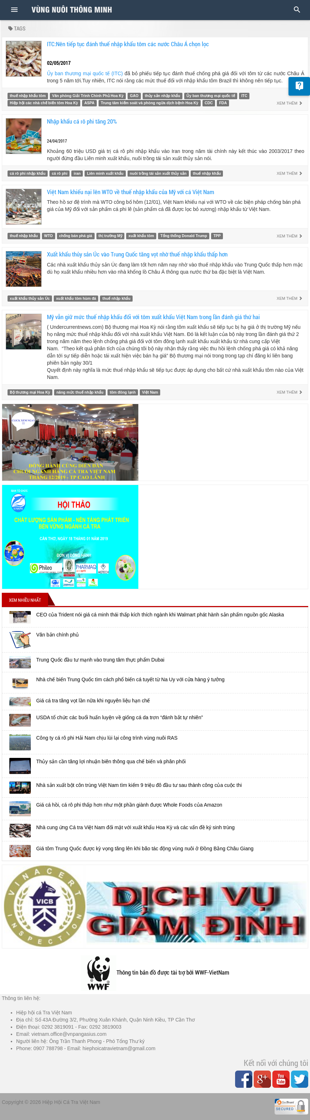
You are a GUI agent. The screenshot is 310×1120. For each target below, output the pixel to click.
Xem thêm (289, 103)
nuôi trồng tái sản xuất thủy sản (158, 173)
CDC (209, 103)
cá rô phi (59, 173)
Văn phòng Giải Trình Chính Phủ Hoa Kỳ (88, 95)
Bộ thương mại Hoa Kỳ (30, 392)
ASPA (89, 103)
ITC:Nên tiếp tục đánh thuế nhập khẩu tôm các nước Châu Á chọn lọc (128, 44)
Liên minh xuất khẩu (105, 173)
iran (77, 173)
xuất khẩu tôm (141, 236)
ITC (244, 95)
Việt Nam (150, 392)
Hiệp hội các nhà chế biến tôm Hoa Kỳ (44, 103)
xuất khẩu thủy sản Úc (30, 298)
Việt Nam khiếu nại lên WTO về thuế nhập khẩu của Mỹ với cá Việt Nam (130, 192)
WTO (48, 236)
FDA (223, 103)
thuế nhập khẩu (207, 173)
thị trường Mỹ (110, 236)
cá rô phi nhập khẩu (28, 173)
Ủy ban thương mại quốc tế (210, 95)
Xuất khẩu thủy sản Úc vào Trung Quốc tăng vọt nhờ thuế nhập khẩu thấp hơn (137, 254)
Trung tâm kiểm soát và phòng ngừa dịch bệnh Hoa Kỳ (149, 103)
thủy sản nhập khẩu (162, 95)
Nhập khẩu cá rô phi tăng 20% (82, 121)
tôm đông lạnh (122, 392)
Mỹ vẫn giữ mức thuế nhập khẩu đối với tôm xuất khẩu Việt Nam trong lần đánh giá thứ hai (153, 317)
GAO (134, 95)
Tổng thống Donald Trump (183, 236)
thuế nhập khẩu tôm (28, 95)
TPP (216, 236)
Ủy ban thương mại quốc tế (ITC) (85, 73)
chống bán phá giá (75, 236)
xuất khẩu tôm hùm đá (76, 298)
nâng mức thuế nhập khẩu (79, 392)
